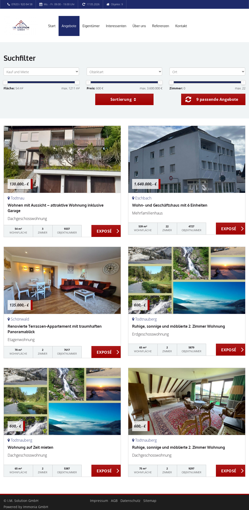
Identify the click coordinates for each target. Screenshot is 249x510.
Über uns (139, 26)
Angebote (69, 26)
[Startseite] (21, 25)
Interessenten (116, 26)
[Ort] (207, 71)
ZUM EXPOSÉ (106, 231)
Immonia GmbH (35, 507)
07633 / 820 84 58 (21, 4)
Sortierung (123, 99)
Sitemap (149, 500)
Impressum (99, 500)
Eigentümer (91, 26)
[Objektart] (124, 71)
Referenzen (160, 26)
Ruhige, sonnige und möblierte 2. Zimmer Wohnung (178, 326)
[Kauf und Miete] (41, 71)
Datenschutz (130, 500)
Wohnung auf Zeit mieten (30, 447)
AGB (114, 500)
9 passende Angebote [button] (217, 99)
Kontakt (181, 26)
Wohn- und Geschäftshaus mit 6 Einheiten (169, 205)
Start (51, 26)
